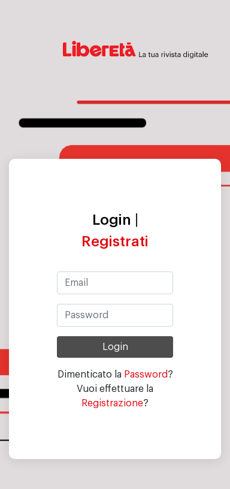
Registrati (115, 241)
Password (146, 374)
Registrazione (112, 403)
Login (111, 220)
